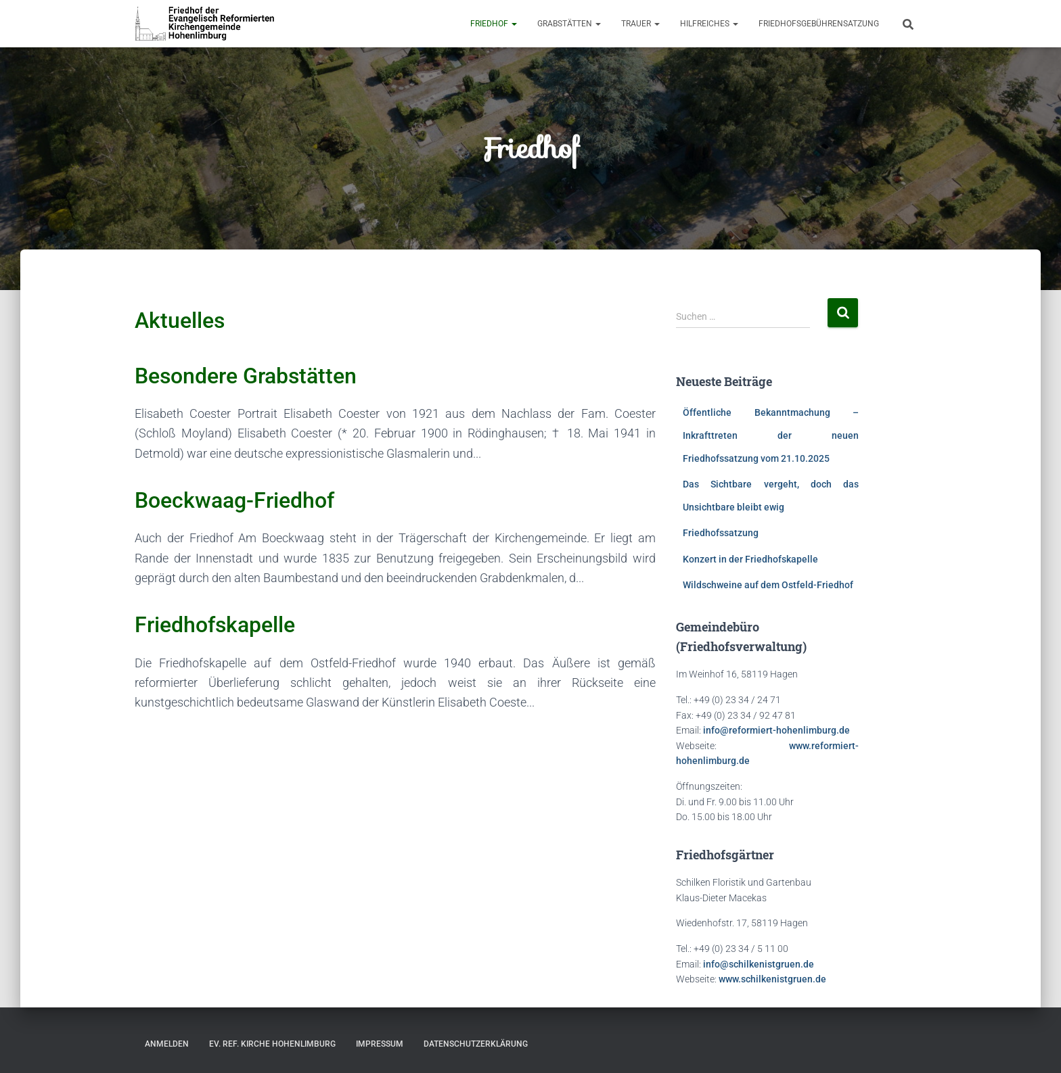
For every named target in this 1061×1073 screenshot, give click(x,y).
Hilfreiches (709, 23)
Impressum (379, 1044)
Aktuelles (180, 320)
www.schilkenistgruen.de (772, 979)
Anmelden (167, 1044)
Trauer (640, 23)
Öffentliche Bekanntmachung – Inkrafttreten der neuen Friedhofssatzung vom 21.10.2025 (771, 435)
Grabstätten (569, 23)
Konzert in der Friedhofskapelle (750, 559)
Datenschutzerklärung (476, 1044)
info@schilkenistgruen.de (758, 964)
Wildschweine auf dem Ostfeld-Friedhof (768, 584)
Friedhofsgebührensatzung (819, 23)
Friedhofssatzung (721, 532)
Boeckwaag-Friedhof (234, 500)
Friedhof (493, 23)
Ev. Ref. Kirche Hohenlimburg (272, 1044)
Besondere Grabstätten (246, 376)
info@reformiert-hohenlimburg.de (776, 730)
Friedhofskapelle (215, 625)
